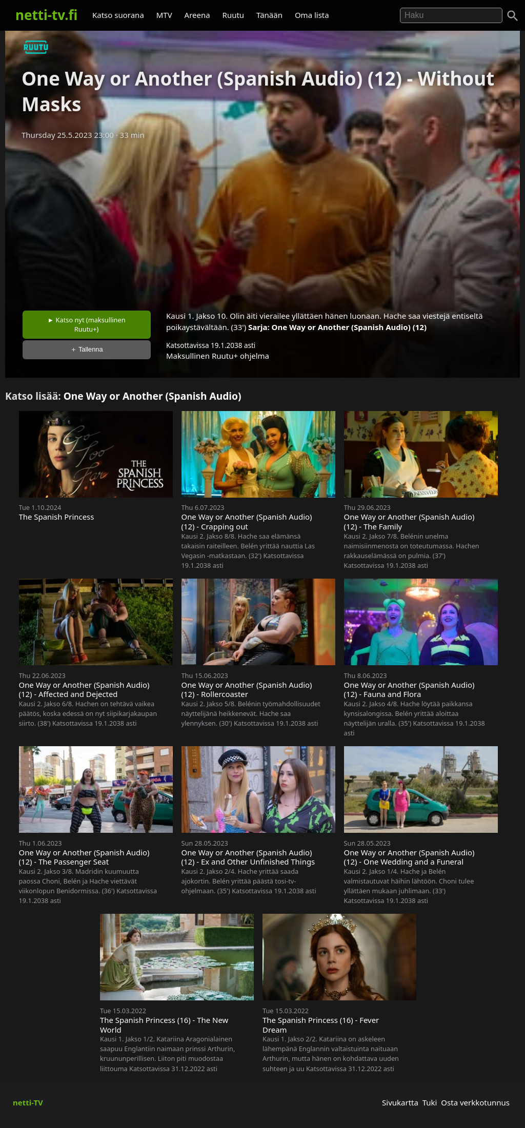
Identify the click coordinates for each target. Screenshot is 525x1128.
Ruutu (234, 15)
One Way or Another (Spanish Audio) (152, 396)
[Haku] (512, 16)
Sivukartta (400, 1102)
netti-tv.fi (46, 15)
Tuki (429, 1102)
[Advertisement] (262, 222)
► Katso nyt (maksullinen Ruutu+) (87, 324)
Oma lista (312, 15)
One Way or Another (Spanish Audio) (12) (349, 327)
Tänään (269, 15)
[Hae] (451, 15)
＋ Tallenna (86, 349)
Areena (197, 15)
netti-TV (28, 1102)
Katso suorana (118, 15)
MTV (164, 15)
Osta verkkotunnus (475, 1102)
